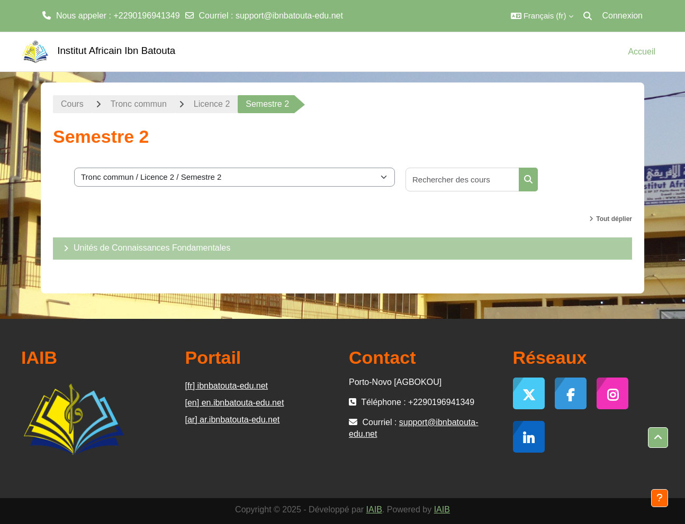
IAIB (374, 509)
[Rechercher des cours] (462, 179)
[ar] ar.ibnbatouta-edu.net (232, 419)
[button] (542, 16)
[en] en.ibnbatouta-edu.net (234, 402)
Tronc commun (139, 103)
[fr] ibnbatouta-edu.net (226, 385)
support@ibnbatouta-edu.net (289, 15)
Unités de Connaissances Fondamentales (152, 247)
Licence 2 (212, 103)
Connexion (622, 15)
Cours (72, 103)
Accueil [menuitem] (641, 51)
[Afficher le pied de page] (659, 498)
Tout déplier (614, 219)
